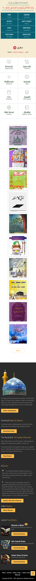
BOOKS (9, 29)
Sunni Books (26, 29)
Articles (9, 573)
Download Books (19, 534)
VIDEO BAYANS (9, 35)
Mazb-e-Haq (17, 573)
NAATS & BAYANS (26, 22)
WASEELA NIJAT (27, 35)
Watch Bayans (8, 510)
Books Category (18, 52)
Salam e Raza (26, 573)
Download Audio (8, 431)
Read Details (7, 456)
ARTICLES (9, 22)
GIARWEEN (27, 16)
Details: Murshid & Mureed (12, 500)
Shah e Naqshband (9, 410)
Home (9, 16)
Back (18, 351)
